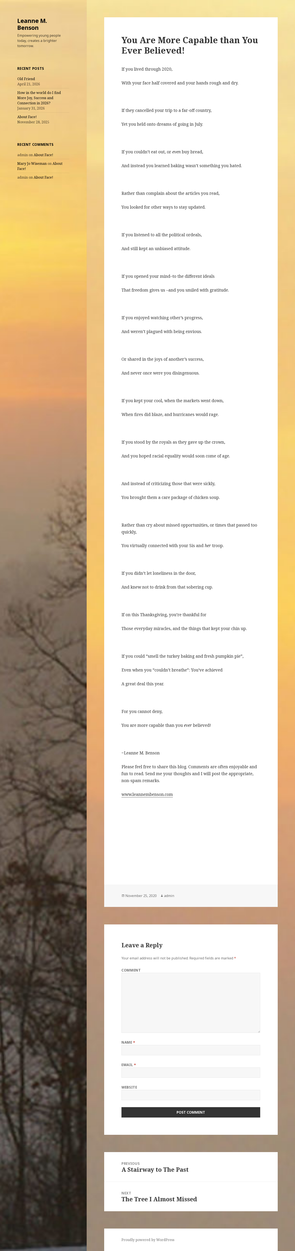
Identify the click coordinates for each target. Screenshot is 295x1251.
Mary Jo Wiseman (32, 163)
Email (128, 1064)
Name (128, 1042)
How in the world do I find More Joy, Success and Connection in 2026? (39, 97)
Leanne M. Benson (32, 24)
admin (169, 895)
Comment (131, 970)
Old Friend (26, 78)
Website (129, 1087)
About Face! (27, 116)
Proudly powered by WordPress (147, 1239)
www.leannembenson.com (147, 794)
